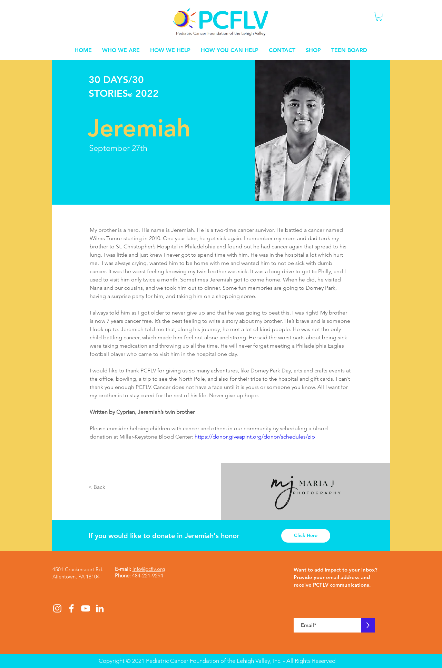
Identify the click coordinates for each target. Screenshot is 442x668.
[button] (379, 16)
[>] (368, 625)
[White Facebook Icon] (71, 608)
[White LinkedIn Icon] (99, 608)
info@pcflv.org (148, 569)
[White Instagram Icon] (57, 608)
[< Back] (97, 487)
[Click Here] (305, 536)
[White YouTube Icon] (85, 608)
